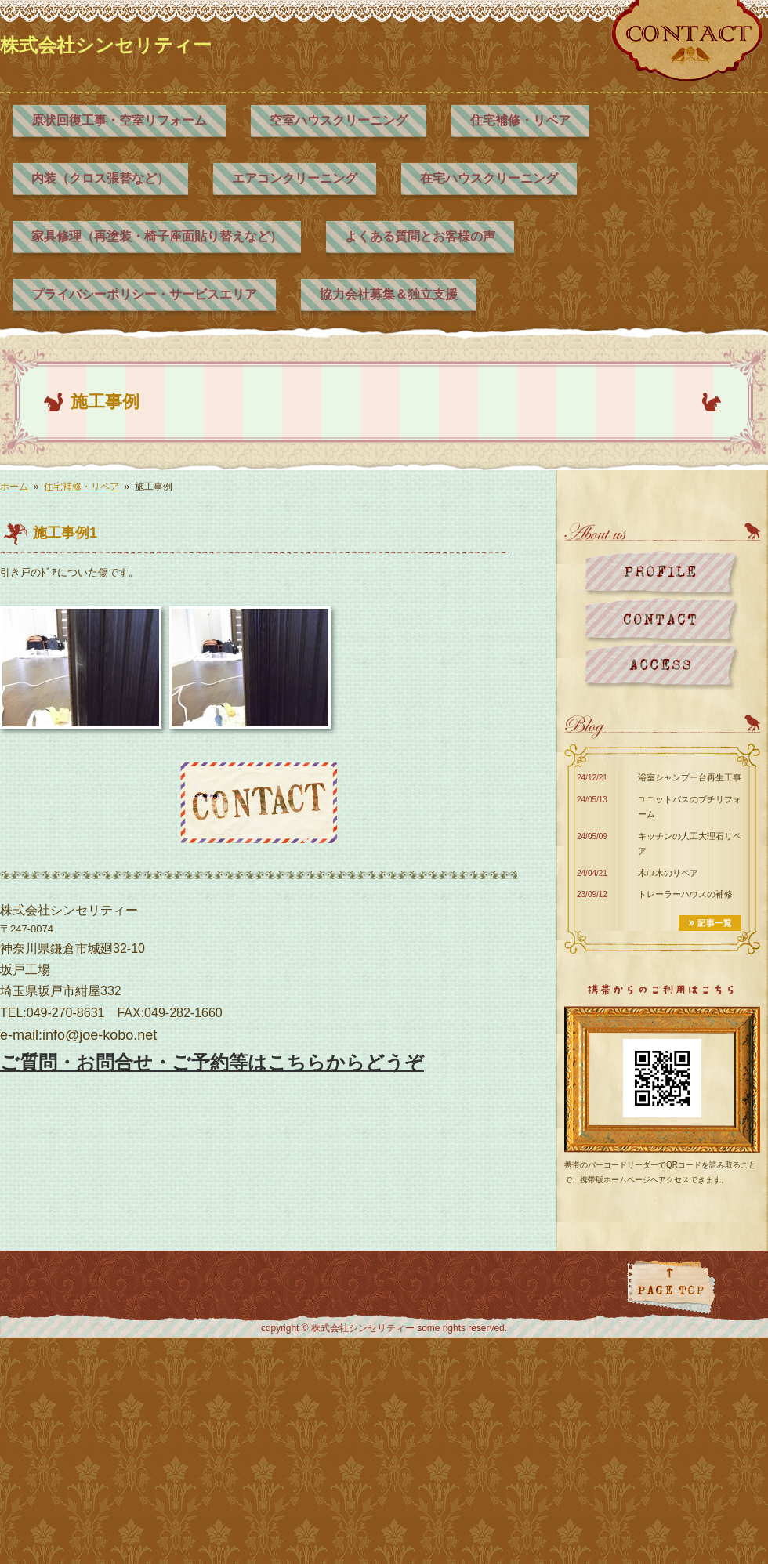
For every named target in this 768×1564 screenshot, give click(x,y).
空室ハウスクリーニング (339, 120)
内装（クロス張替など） (100, 178)
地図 (662, 666)
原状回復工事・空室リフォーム (119, 120)
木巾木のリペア (668, 873)
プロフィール (662, 574)
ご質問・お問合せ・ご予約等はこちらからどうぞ (212, 1062)
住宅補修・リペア (520, 120)
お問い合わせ (662, 620)
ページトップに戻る (671, 1287)
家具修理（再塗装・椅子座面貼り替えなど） (156, 236)
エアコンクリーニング (294, 178)
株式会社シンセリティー (106, 45)
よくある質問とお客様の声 (420, 236)
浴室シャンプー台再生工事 (689, 777)
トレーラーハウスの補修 (685, 894)
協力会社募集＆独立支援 (389, 294)
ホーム (14, 486)
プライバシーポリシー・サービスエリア (144, 294)
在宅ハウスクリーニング (489, 178)
